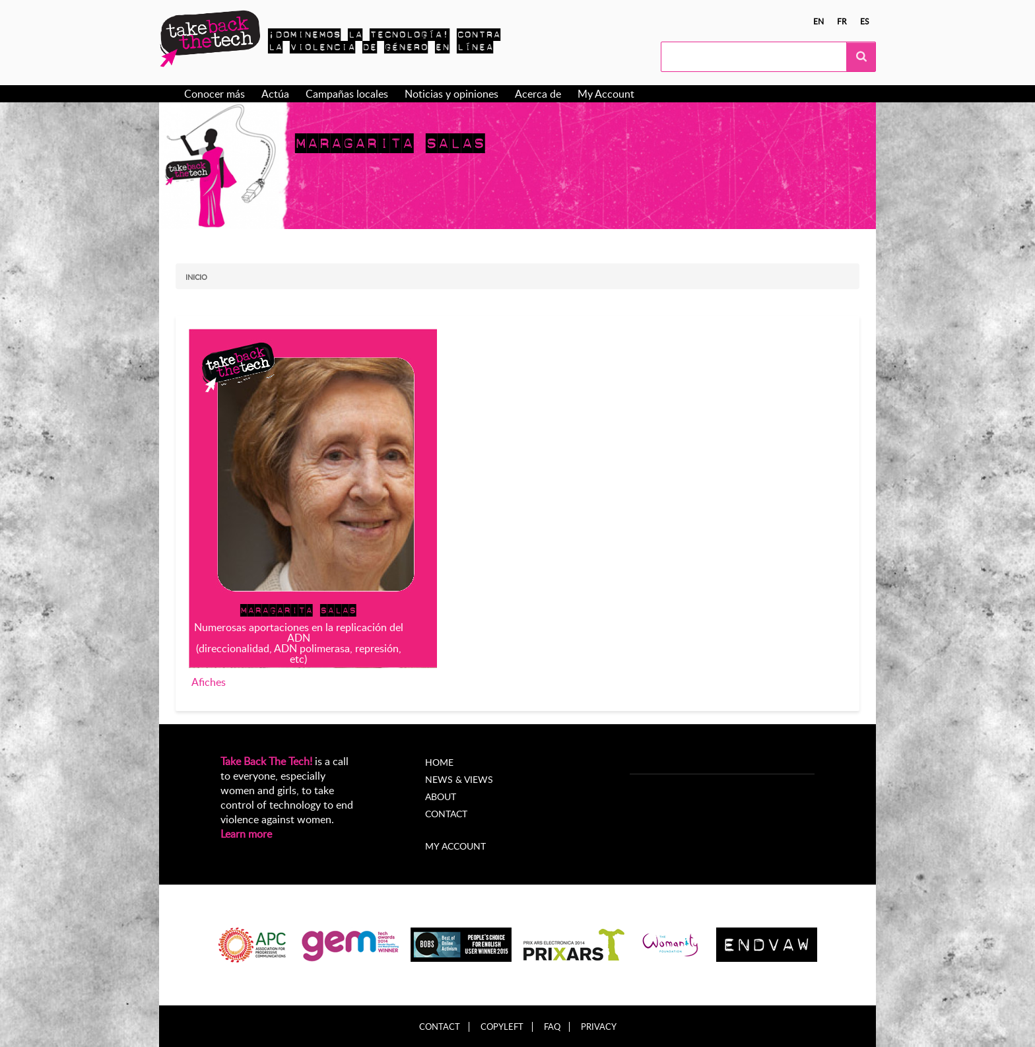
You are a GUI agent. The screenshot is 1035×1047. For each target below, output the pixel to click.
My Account (606, 93)
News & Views (459, 779)
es (864, 21)
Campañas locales (347, 93)
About (440, 796)
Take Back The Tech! (266, 761)
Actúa (275, 93)
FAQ (552, 1027)
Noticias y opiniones (451, 93)
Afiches (208, 682)
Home (439, 762)
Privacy (599, 1027)
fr (842, 21)
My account (455, 846)
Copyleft (502, 1027)
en (818, 21)
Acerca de (538, 93)
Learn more (246, 834)
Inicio (196, 277)
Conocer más (214, 93)
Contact (446, 813)
